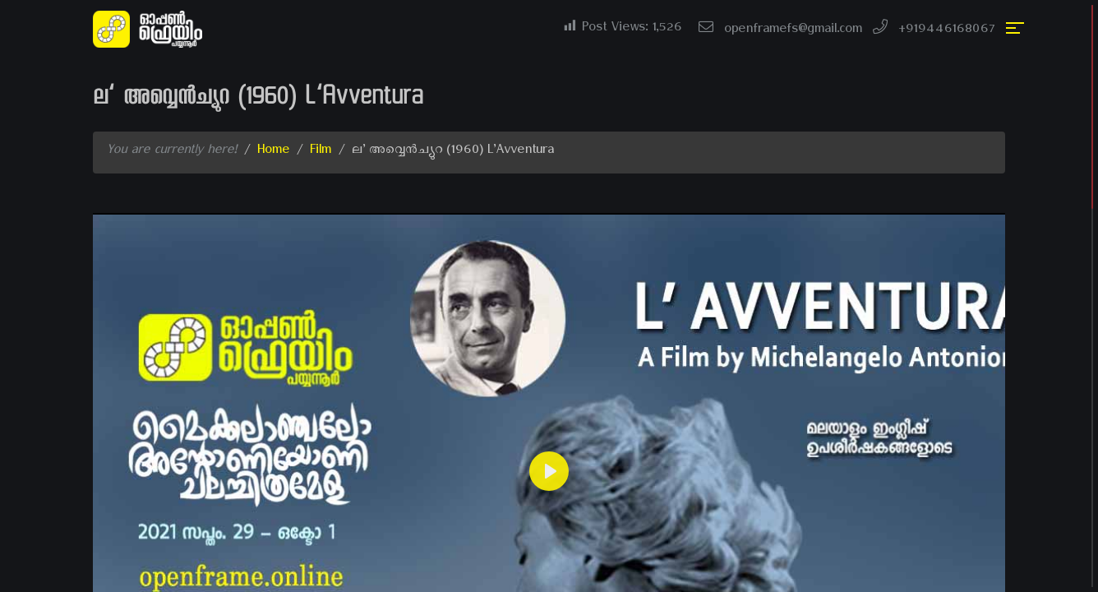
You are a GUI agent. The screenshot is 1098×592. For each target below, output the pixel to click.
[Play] (549, 471)
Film (320, 152)
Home (273, 152)
